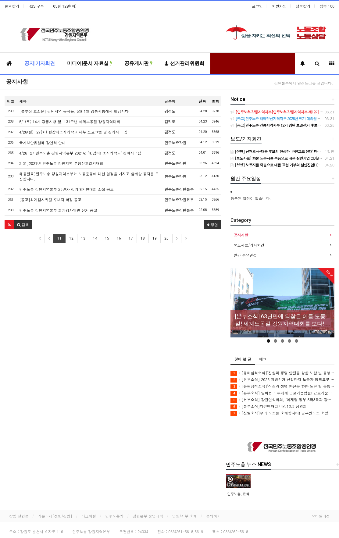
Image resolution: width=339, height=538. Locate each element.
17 (131, 238)
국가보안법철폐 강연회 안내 (42, 142)
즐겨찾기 (12, 6)
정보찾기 (303, 6)
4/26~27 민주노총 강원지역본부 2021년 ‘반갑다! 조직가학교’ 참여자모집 (80, 152)
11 (59, 238)
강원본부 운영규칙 (148, 515)
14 (95, 238)
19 (154, 238)
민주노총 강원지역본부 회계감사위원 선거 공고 (58, 210)
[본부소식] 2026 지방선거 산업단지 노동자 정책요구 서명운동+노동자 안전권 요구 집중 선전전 (282, 380)
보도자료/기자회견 (249, 245)
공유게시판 (138, 63)
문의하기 (213, 515)
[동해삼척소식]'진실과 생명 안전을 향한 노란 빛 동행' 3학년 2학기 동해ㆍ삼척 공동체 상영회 (282, 373)
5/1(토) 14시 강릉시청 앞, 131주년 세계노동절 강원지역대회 (69, 121)
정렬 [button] (212, 224)
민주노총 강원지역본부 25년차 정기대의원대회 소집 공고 (66, 189)
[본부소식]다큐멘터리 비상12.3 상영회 (268, 406)
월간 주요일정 (245, 255)
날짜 (202, 101)
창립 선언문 (19, 515)
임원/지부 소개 (184, 515)
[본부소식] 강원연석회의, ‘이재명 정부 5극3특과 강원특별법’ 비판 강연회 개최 (282, 400)
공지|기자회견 (39, 63)
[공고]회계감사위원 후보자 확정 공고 (50, 199)
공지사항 (17, 81)
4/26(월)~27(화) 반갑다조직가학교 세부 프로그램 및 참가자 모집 (73, 131)
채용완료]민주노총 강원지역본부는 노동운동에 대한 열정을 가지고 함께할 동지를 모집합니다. (89, 176)
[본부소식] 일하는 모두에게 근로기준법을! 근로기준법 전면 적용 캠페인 (282, 393)
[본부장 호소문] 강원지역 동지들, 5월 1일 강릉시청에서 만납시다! (74, 111)
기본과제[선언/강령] (55, 515)
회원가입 (279, 6)
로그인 (257, 6)
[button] (9, 224)
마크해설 (88, 515)
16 (119, 238)
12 (71, 238)
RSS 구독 (36, 6)
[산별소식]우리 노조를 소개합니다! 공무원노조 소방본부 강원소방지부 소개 (282, 413)
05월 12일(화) (65, 6)
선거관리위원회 (184, 63)
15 (107, 238)
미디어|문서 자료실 (89, 63)
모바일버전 (321, 515)
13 (83, 238)
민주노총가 (114, 515)
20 (166, 238)
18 (143, 238)
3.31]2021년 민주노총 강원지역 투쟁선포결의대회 (61, 163)
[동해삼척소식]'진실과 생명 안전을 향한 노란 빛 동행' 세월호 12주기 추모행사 (282, 386)
